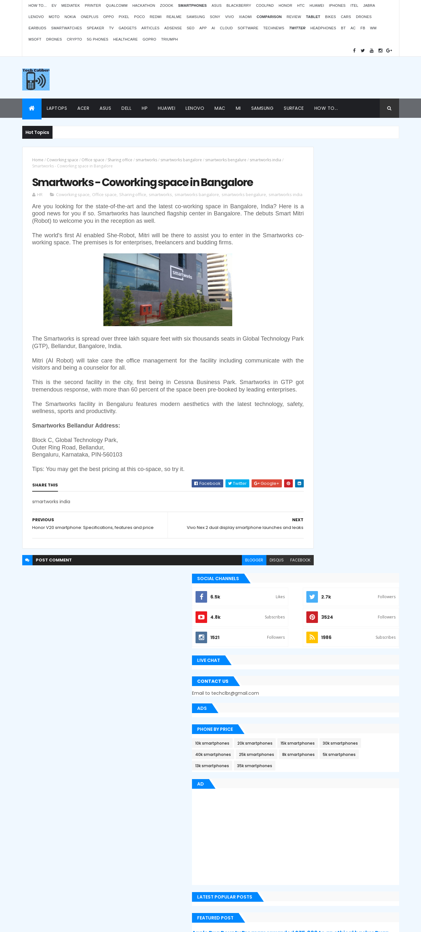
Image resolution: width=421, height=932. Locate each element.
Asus (217, 5)
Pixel (124, 17)
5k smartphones (342, 351)
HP (145, 108)
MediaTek (70, 5)
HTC (301, 5)
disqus (232, 605)
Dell (126, 108)
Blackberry (238, 5)
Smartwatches (66, 28)
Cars (346, 17)
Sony (215, 17)
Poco (139, 17)
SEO (191, 28)
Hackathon (143, 5)
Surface (294, 108)
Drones (364, 17)
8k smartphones (301, 351)
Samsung (196, 17)
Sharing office (120, 160)
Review (294, 17)
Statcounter (163, 863)
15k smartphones (302, 328)
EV (54, 5)
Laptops (57, 108)
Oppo (108, 17)
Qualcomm (117, 5)
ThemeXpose (41, 923)
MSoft (35, 39)
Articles (150, 28)
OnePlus (90, 17)
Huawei (317, 5)
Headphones (323, 28)
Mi (238, 108)
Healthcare (125, 39)
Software (248, 28)
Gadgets (128, 28)
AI (213, 28)
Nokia (70, 17)
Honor (285, 5)
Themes (65, 923)
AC (353, 28)
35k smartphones (344, 362)
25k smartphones (346, 340)
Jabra (369, 5)
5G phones (98, 39)
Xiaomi (245, 17)
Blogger (223, 880)
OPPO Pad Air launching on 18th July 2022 (352, 785)
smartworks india (48, 166)
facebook (256, 605)
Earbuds (37, 28)
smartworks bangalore (181, 160)
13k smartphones (302, 362)
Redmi (156, 17)
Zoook (166, 5)
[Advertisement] (282, 77)
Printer (93, 5)
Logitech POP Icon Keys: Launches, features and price (344, 878)
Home (37, 160)
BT (343, 28)
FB (362, 28)
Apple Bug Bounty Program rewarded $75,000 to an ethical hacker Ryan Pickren (339, 532)
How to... (38, 5)
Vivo (229, 17)
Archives (369, 647)
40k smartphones (303, 340)
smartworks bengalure (225, 160)
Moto (54, 17)
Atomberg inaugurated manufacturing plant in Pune (350, 815)
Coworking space (62, 160)
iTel (354, 5)
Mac (220, 108)
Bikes (330, 17)
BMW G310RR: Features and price (343, 847)
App (203, 28)
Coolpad (265, 5)
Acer (83, 108)
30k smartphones (345, 328)
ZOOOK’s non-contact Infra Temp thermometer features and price (344, 753)
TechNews (273, 28)
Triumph (169, 39)
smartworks (146, 160)
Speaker (95, 28)
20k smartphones (345, 317)
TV (111, 28)
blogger (210, 605)
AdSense (173, 28)
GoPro (149, 39)
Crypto (74, 39)
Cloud (226, 28)
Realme (174, 17)
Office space (92, 160)
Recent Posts (311, 647)
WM (373, 28)
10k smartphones (302, 317)
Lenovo (36, 17)
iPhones (337, 5)
